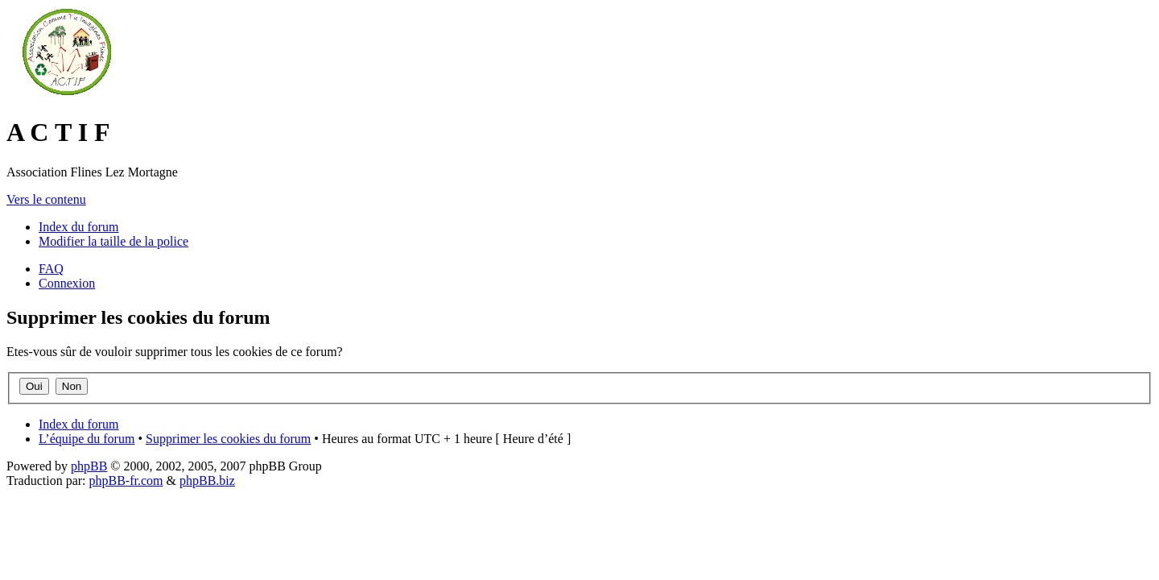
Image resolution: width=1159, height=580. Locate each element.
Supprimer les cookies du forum (228, 438)
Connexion (67, 283)
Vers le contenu (46, 199)
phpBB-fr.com (126, 480)
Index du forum (79, 227)
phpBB (89, 466)
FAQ (51, 269)
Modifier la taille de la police (113, 241)
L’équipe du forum (86, 438)
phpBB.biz (207, 480)
